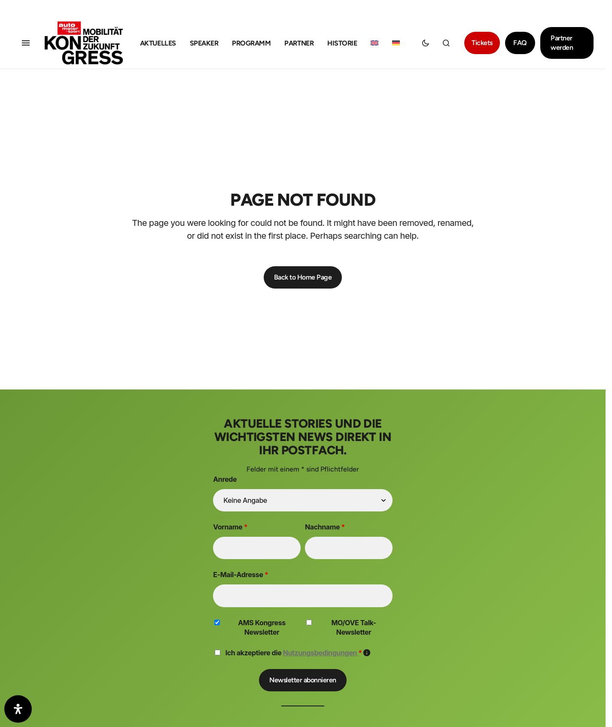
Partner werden (562, 43)
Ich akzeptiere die (298, 652)
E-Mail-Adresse (240, 574)
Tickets (482, 43)
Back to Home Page (303, 277)
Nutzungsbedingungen (321, 652)
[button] (26, 43)
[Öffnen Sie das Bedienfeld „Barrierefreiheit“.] (18, 709)
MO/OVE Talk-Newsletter (353, 627)
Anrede (225, 479)
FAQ (520, 43)
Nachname (325, 527)
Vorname (230, 527)
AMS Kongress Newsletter (262, 627)
